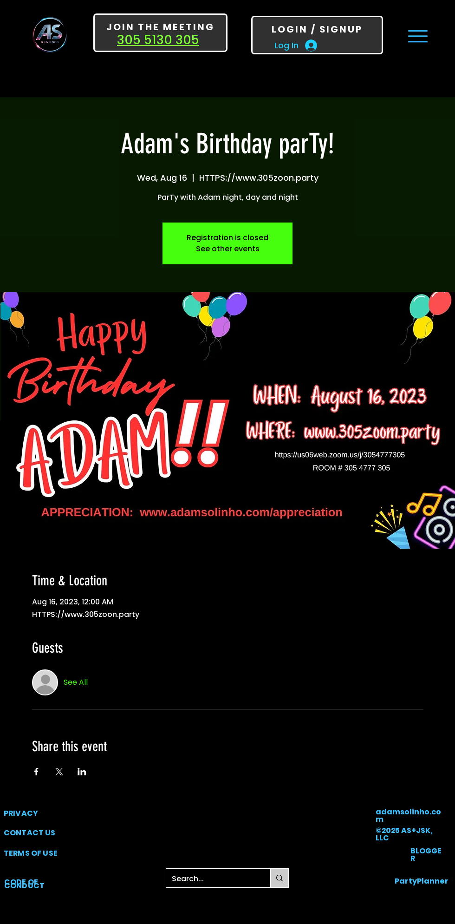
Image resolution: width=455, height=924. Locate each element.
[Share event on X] (59, 771)
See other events (228, 248)
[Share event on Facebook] (36, 771)
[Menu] (418, 36)
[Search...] (211, 879)
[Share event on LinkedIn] (82, 771)
